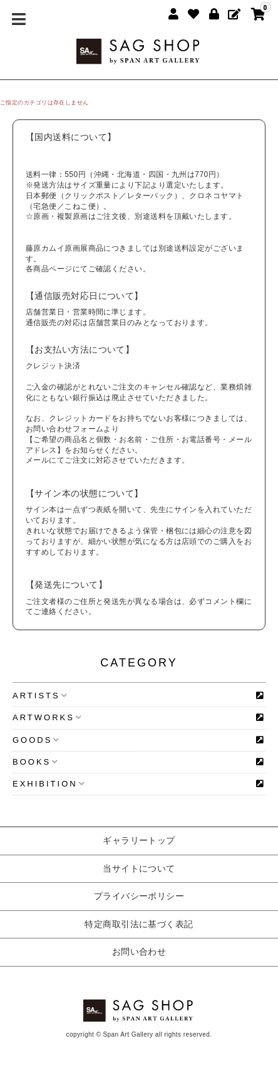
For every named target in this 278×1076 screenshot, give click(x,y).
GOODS (36, 740)
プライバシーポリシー (139, 896)
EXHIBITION (49, 783)
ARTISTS (40, 695)
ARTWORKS (47, 717)
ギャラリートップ (139, 840)
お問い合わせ (139, 952)
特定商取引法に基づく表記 (139, 924)
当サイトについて (139, 868)
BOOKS (35, 762)
